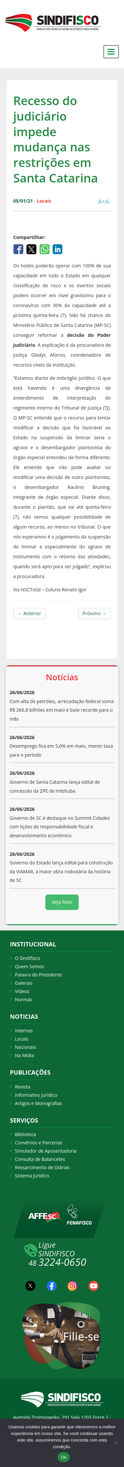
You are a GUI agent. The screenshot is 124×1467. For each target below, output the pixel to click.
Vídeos (22, 991)
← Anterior (29, 613)
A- (108, 201)
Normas (23, 999)
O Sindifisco (27, 958)
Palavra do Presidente (38, 974)
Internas (24, 1030)
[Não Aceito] (115, 1443)
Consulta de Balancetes (40, 1159)
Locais (21, 1039)
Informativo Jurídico (36, 1095)
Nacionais (25, 1047)
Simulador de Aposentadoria (45, 1151)
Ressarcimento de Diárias (42, 1167)
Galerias (23, 983)
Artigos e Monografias (38, 1103)
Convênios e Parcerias (38, 1142)
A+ (101, 201)
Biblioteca (25, 1134)
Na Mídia (24, 1055)
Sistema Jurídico (32, 1175)
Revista (22, 1087)
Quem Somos (29, 966)
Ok (63, 1457)
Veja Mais (62, 902)
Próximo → (94, 613)
